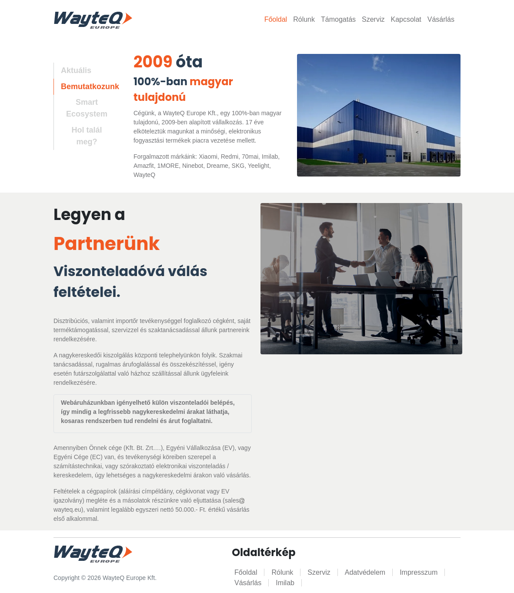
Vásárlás (440, 19)
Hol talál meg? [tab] (86, 136)
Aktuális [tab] (76, 70)
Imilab (285, 582)
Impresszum (418, 572)
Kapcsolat (406, 19)
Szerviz (373, 19)
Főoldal (275, 19)
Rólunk (304, 19)
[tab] (83, 109)
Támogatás (338, 19)
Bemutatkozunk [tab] (90, 86)
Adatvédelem (365, 572)
